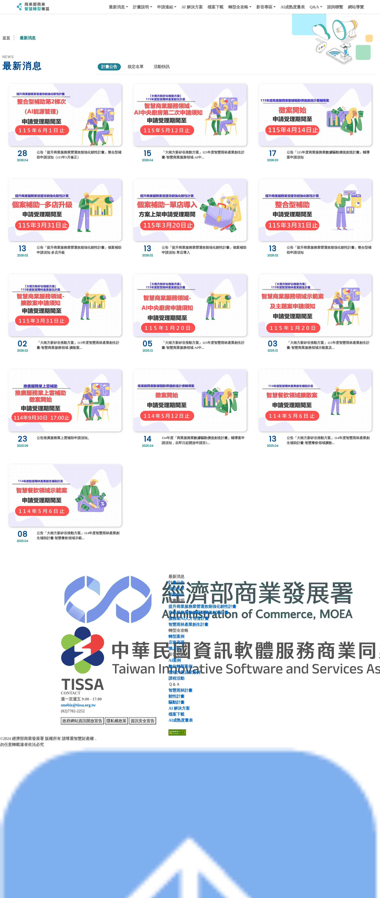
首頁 (6, 38)
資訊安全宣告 (143, 720)
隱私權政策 (116, 720)
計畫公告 (110, 66)
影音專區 (264, 7)
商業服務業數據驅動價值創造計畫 (198, 612)
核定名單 (138, 66)
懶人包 (174, 648)
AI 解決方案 (192, 7)
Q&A (314, 7)
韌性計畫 (176, 696)
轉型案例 (176, 636)
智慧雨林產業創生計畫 (188, 624)
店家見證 (176, 642)
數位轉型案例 (180, 666)
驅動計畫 (176, 702)
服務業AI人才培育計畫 (188, 618)
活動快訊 (165, 66)
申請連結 (165, 7)
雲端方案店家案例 (184, 672)
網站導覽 (356, 7)
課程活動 (176, 678)
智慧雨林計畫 (180, 690)
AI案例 (174, 660)
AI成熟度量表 (293, 7)
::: (12, 7)
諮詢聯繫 (335, 7)
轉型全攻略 (238, 7)
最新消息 (117, 7)
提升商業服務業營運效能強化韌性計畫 (202, 606)
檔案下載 (215, 7)
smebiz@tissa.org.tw (78, 705)
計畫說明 (141, 7)
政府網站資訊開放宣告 (82, 720)
